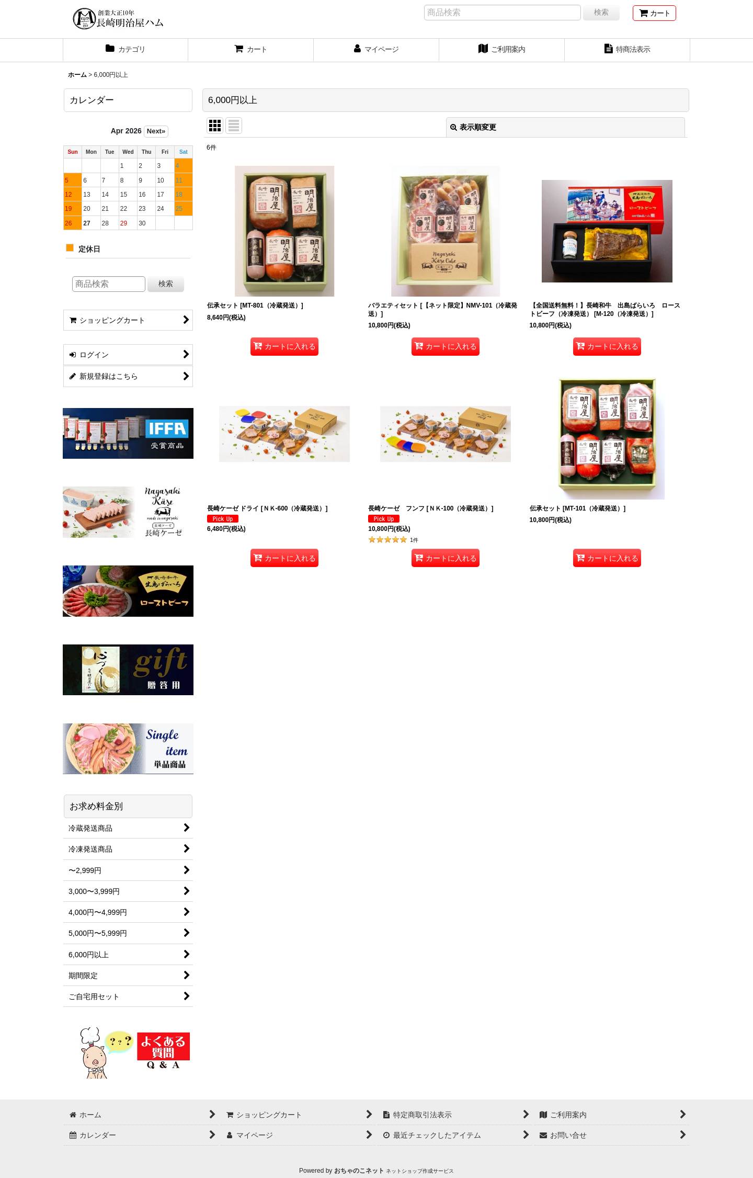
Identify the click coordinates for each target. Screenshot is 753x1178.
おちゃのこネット (359, 1170)
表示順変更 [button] (473, 127)
